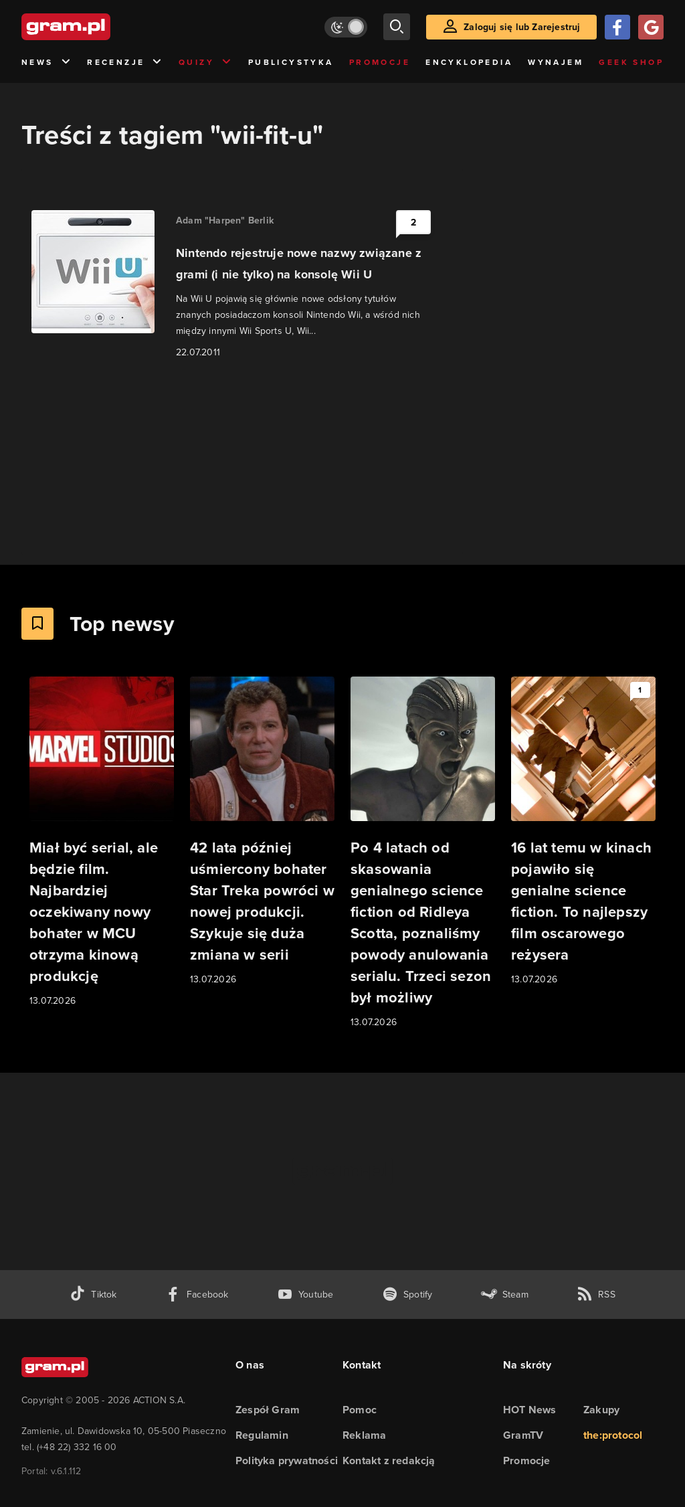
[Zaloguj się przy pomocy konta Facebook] (617, 27)
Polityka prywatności (286, 1460)
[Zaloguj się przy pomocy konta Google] (651, 27)
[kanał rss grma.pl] (596, 1295)
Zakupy (601, 1409)
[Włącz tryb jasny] (345, 27)
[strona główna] (99, 26)
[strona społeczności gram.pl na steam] (504, 1295)
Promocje (379, 62)
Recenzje (125, 62)
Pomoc (359, 1409)
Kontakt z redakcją (388, 1460)
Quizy (205, 62)
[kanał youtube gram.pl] (305, 1295)
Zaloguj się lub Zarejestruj (522, 27)
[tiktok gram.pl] (93, 1295)
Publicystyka (291, 62)
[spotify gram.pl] (407, 1295)
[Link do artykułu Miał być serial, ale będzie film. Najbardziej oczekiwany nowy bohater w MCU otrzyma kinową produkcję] (101, 842)
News (46, 62)
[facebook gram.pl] (197, 1295)
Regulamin (261, 1435)
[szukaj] (396, 26)
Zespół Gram (267, 1409)
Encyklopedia (468, 62)
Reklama (364, 1435)
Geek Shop (631, 62)
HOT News (530, 1409)
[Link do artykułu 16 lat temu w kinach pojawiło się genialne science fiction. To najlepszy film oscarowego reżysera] (583, 832)
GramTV (523, 1435)
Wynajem (555, 62)
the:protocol (612, 1435)
